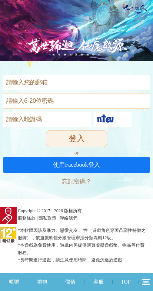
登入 (77, 138)
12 (146, 282)
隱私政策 (47, 218)
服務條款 (27, 218)
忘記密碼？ (77, 181)
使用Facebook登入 (76, 165)
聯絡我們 (68, 218)
